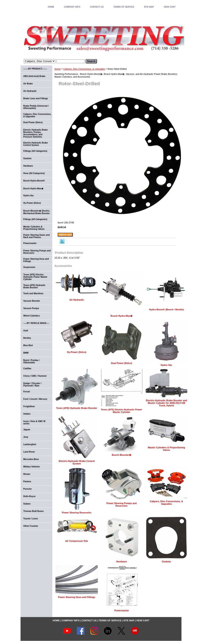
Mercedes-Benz (31, 459)
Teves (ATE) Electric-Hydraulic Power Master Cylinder (121, 410)
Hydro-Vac (166, 365)
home (51, 7)
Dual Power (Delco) (121, 363)
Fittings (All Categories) (35, 151)
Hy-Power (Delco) (76, 352)
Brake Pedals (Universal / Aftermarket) (36, 107)
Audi (25, 330)
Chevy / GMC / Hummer (35, 376)
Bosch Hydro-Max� (122, 316)
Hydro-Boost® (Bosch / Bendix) (166, 309)
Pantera (27, 481)
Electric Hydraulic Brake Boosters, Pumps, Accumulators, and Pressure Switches (35, 133)
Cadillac (27, 368)
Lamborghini (29, 444)
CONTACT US (97, 7)
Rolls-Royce (29, 496)
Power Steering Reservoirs (76, 512)
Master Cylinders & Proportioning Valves (166, 448)
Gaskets (166, 561)
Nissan (26, 474)
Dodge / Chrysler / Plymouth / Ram (32, 384)
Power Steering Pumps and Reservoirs (122, 504)
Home (57, 69)
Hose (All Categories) (34, 173)
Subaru (26, 504)
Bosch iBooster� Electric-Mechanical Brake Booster (36, 212)
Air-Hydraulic (76, 299)
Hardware (121, 561)
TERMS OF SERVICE (123, 7)
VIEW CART (170, 7)
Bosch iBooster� (121, 455)
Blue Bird (28, 345)
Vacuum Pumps (31, 308)
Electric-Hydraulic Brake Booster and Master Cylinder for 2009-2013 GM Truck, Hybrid (166, 403)
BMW (26, 353)
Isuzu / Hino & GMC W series (34, 422)
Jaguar (26, 429)
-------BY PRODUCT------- (35, 69)
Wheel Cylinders (31, 316)
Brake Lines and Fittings (35, 98)
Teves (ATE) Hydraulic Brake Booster (76, 408)
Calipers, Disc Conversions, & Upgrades (84, 69)
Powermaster (121, 610)
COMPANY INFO (72, 7)
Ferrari (26, 391)
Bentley (27, 338)
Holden (26, 414)
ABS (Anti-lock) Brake (34, 76)
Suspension (29, 267)
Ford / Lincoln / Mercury (35, 399)
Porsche (27, 489)
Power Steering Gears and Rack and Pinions (36, 236)
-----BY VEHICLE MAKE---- (36, 323)
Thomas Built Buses (33, 511)
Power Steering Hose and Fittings (76, 597)
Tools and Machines (33, 293)
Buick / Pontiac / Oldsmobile (31, 361)
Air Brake (28, 83)
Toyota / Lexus (30, 518)
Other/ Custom (30, 526)
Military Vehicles (31, 466)
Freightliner (29, 406)
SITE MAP (149, 7)
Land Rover (29, 452)
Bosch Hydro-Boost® (34, 181)
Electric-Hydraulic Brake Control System (76, 462)
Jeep (25, 437)
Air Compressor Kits (76, 541)
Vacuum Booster (31, 301)
